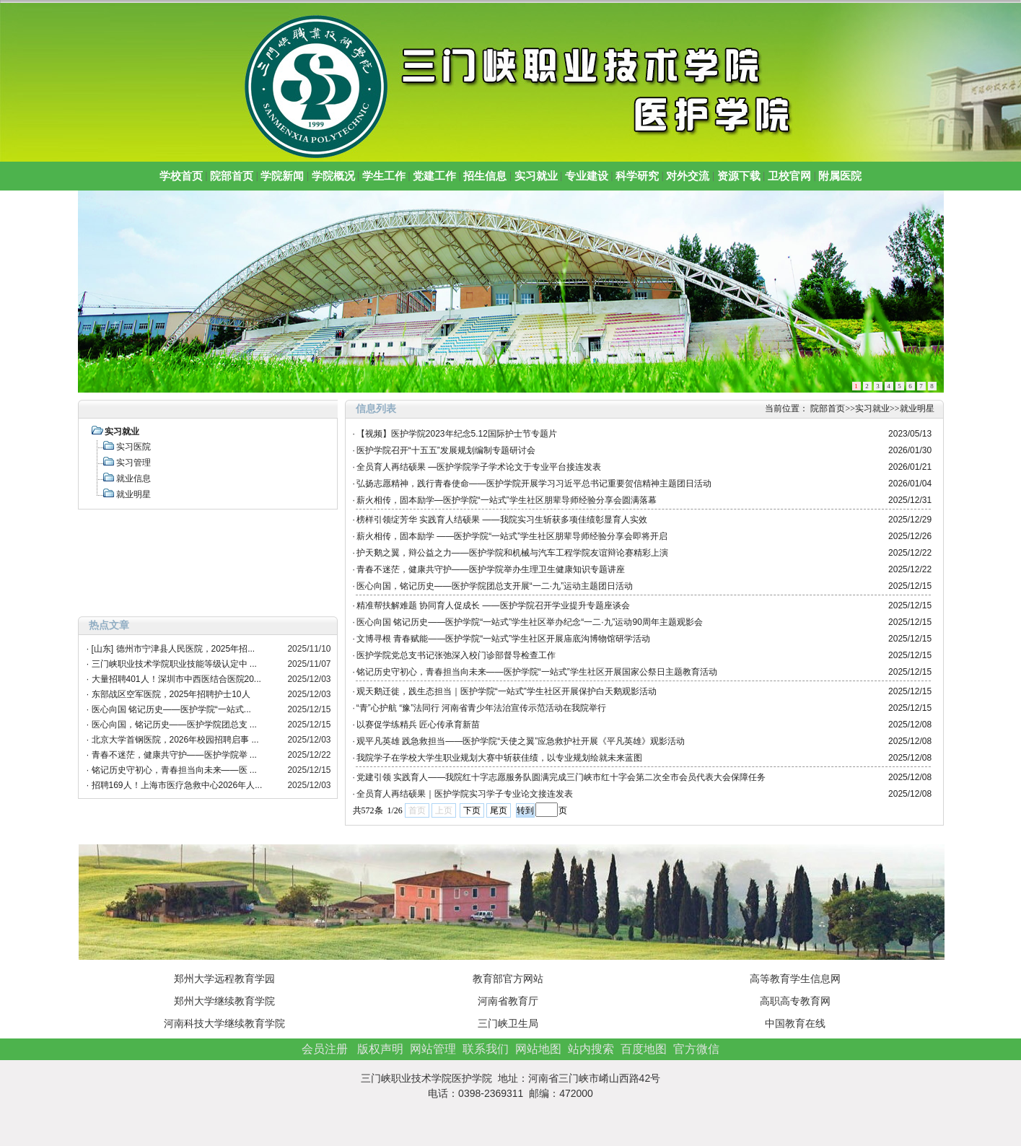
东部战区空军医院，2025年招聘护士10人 (171, 694)
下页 (472, 810)
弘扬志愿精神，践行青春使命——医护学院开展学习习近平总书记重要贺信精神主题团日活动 (533, 483)
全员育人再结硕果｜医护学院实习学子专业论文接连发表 (464, 794)
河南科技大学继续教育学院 (224, 1023)
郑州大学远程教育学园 (224, 978)
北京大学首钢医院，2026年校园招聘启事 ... (175, 740)
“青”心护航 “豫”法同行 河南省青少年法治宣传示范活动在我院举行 (481, 708)
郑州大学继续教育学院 (224, 1001)
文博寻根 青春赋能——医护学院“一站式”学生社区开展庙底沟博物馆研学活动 (503, 639)
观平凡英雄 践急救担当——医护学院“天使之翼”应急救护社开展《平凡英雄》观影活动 (520, 741)
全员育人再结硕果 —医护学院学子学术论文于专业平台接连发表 (478, 467)
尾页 (498, 810)
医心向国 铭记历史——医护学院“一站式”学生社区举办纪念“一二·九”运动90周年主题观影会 (529, 622)
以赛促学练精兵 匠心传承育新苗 (418, 724)
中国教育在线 (795, 1023)
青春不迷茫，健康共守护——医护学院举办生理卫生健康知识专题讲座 (490, 569)
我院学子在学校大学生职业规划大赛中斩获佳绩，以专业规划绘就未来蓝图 (499, 758)
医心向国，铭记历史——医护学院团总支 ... (174, 724)
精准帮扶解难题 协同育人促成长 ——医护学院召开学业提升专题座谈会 (493, 605)
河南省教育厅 (508, 1001)
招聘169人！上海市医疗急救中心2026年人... (177, 785)
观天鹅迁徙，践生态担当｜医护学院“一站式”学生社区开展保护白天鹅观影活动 (506, 691)
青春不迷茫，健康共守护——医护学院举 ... (174, 755)
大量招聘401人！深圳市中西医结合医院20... (176, 679)
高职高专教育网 (795, 1001)
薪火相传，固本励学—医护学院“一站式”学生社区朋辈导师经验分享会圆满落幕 (506, 500)
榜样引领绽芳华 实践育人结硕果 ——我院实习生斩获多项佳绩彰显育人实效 (501, 520)
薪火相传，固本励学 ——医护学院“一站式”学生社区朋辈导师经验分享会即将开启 (511, 536)
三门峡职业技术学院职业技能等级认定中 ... (174, 664)
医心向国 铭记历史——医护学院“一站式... (171, 709)
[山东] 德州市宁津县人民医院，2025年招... (173, 649)
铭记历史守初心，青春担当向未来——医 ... (174, 770)
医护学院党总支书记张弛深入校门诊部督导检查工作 (456, 655)
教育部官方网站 (508, 978)
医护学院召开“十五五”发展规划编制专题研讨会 (445, 450)
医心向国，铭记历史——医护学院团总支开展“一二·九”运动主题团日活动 (494, 586)
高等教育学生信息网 (795, 978)
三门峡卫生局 (508, 1023)
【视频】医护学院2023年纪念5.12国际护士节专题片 (456, 434)
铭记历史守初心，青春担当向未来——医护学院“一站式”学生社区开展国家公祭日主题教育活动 (536, 672)
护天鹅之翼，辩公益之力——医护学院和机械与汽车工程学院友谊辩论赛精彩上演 (512, 553)
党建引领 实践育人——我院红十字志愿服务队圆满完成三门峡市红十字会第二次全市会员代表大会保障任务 (561, 777)
